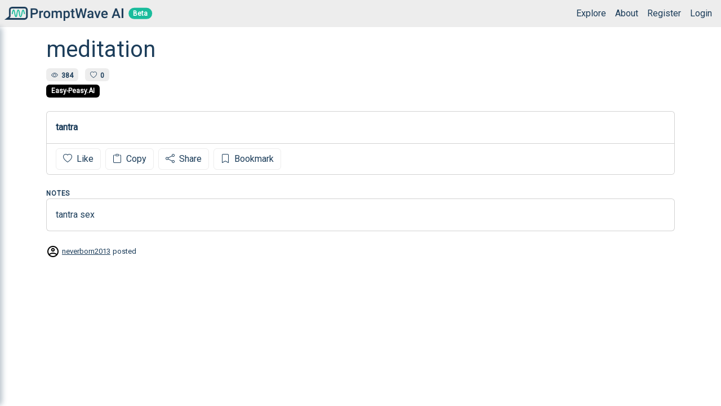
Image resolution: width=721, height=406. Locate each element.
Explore (591, 13)
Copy (129, 158)
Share (184, 158)
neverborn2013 (86, 251)
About (626, 13)
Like (78, 158)
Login (701, 13)
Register (664, 13)
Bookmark (247, 158)
